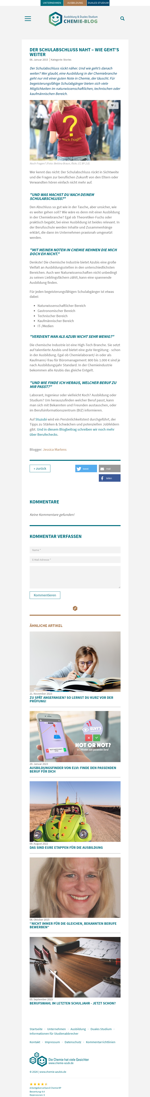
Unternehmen (52, 3)
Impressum (52, 1042)
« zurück (40, 468)
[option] (75, 135)
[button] (110, 468)
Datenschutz (73, 1042)
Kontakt (35, 1042)
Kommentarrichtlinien (100, 1042)
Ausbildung (75, 3)
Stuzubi (41, 419)
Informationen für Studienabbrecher (54, 1033)
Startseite (36, 1029)
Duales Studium (98, 3)
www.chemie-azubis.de (53, 1072)
